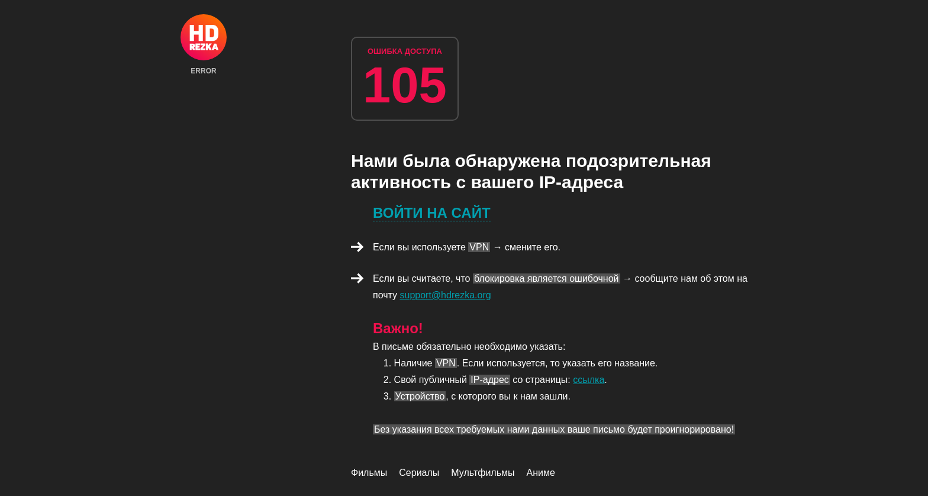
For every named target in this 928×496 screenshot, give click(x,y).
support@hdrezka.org (445, 295)
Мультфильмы (482, 473)
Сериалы (419, 473)
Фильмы (369, 473)
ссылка (588, 380)
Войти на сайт (432, 213)
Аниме (541, 473)
